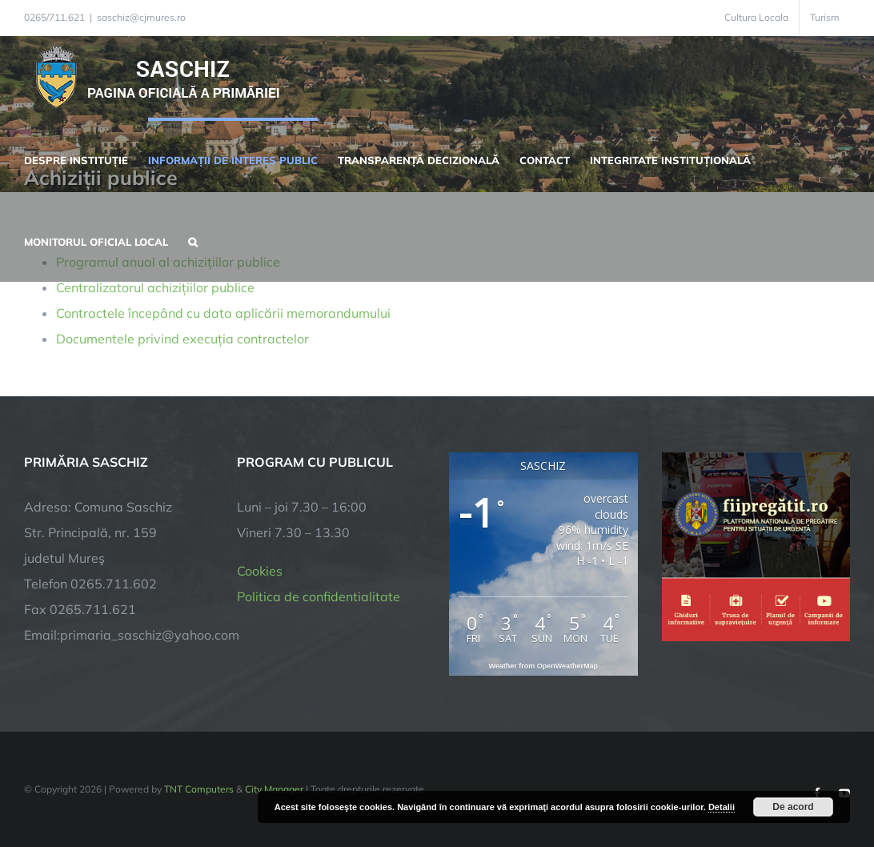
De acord (792, 807)
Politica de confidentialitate (318, 596)
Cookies (260, 571)
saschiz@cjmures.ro (141, 17)
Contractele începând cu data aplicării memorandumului (223, 313)
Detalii (721, 807)
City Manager (274, 789)
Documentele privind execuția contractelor (182, 339)
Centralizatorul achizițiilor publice (155, 287)
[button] (193, 240)
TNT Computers (199, 789)
